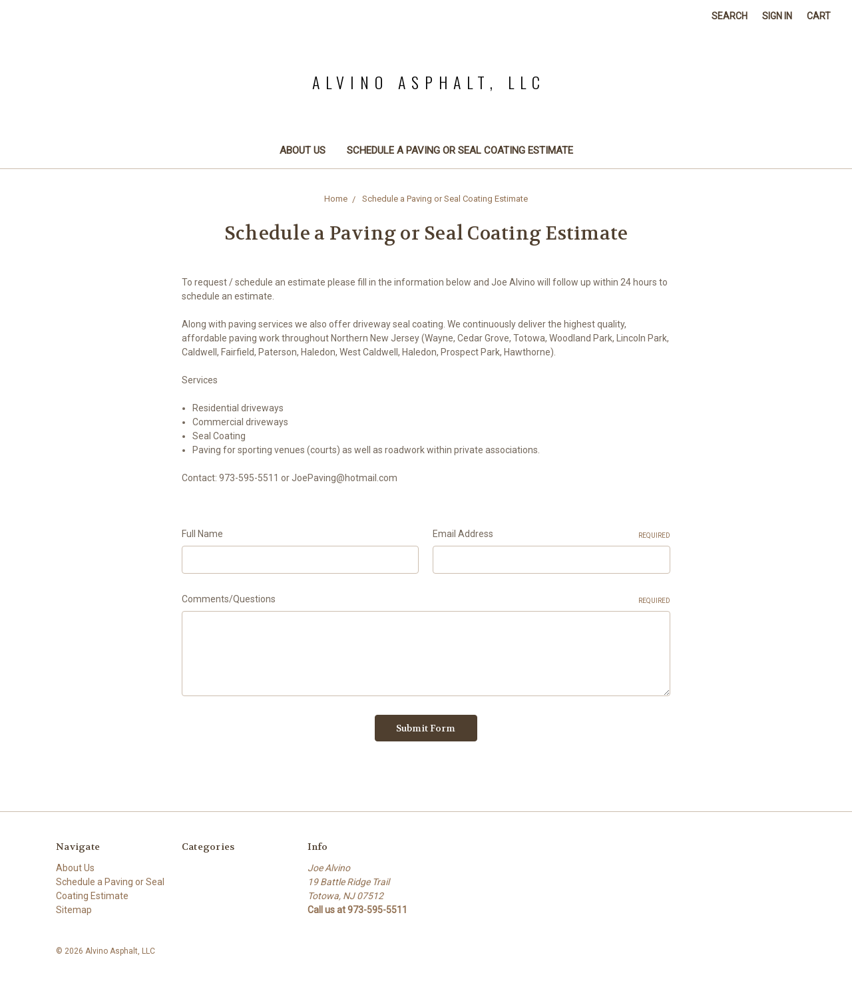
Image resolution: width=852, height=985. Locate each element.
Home (335, 199)
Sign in (777, 16)
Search (729, 16)
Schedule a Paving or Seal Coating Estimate (460, 150)
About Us (302, 150)
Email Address (551, 534)
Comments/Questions (426, 600)
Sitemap (74, 909)
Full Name (202, 533)
